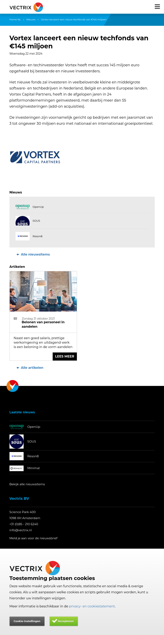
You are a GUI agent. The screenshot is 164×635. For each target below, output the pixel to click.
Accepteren (66, 621)
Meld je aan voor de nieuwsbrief (33, 538)
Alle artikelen (29, 368)
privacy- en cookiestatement (92, 606)
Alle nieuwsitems (33, 254)
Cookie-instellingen (27, 621)
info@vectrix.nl (20, 530)
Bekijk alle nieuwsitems (27, 484)
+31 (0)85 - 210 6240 (23, 524)
